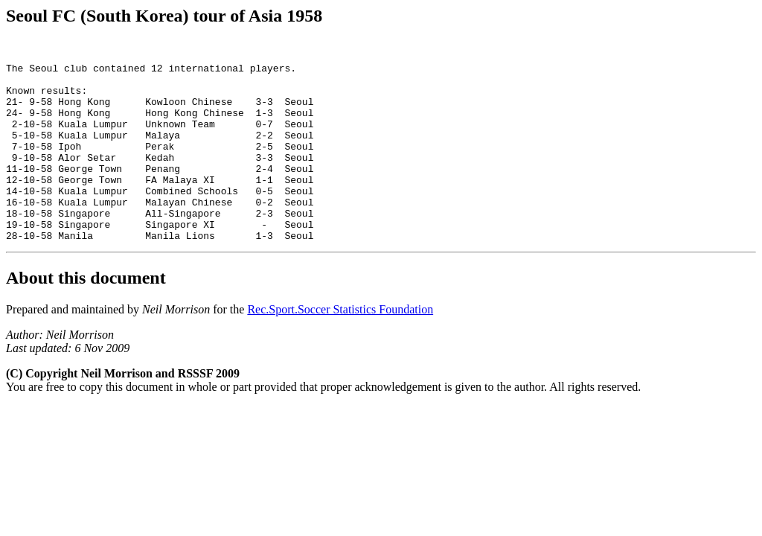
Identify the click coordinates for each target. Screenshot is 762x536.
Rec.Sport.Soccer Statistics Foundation (340, 349)
